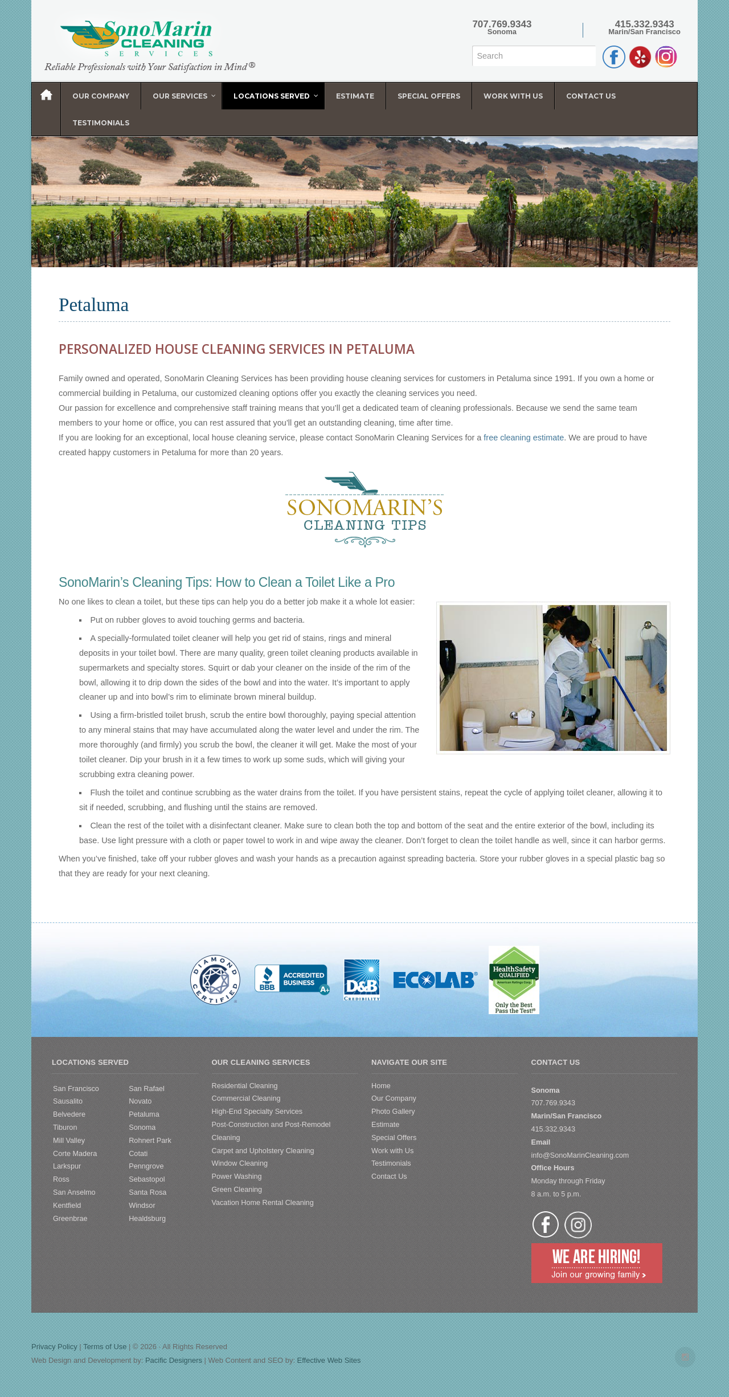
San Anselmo (74, 1192)
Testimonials (391, 1163)
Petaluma (144, 1114)
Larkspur (67, 1166)
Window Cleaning (240, 1163)
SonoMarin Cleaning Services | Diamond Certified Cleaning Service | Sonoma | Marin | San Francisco (157, 41)
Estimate (385, 1125)
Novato (140, 1101)
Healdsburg (147, 1219)
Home (381, 1086)
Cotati (138, 1154)
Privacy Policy (54, 1346)
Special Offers (393, 1138)
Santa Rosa (147, 1192)
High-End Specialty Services (257, 1112)
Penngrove (146, 1166)
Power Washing (237, 1176)
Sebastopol (147, 1179)
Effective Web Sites (329, 1360)
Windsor (142, 1206)
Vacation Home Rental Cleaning (263, 1203)
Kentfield (67, 1206)
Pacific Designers (173, 1360)
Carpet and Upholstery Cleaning (263, 1151)
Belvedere (69, 1114)
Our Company (393, 1098)
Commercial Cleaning (246, 1098)
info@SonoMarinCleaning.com (580, 1155)
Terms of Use (104, 1346)
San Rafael (147, 1089)
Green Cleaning (237, 1190)
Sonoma (142, 1128)
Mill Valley (69, 1141)
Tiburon (65, 1128)
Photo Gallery (393, 1112)
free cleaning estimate (524, 437)
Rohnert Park (150, 1141)
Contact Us (389, 1176)
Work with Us (392, 1151)
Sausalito (68, 1101)
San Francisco (76, 1089)
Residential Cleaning (245, 1086)
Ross (61, 1179)
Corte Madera (75, 1154)
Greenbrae (70, 1219)
